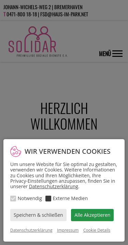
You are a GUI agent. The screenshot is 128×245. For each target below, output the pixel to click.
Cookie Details (96, 230)
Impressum (68, 230)
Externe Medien (70, 198)
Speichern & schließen (38, 215)
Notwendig (30, 198)
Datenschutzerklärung (53, 186)
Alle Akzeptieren (92, 215)
